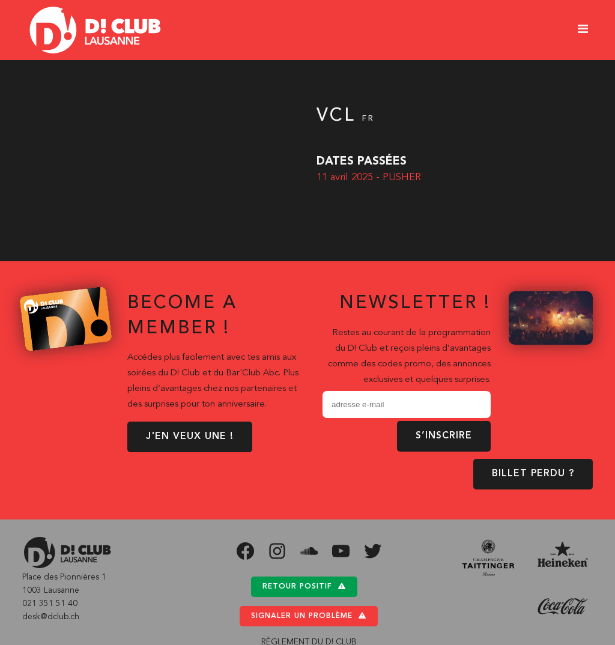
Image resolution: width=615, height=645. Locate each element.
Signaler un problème (308, 616)
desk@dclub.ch (50, 617)
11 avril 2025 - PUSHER (369, 177)
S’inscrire (444, 436)
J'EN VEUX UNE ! (190, 436)
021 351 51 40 (49, 603)
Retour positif (304, 586)
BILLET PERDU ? (533, 474)
